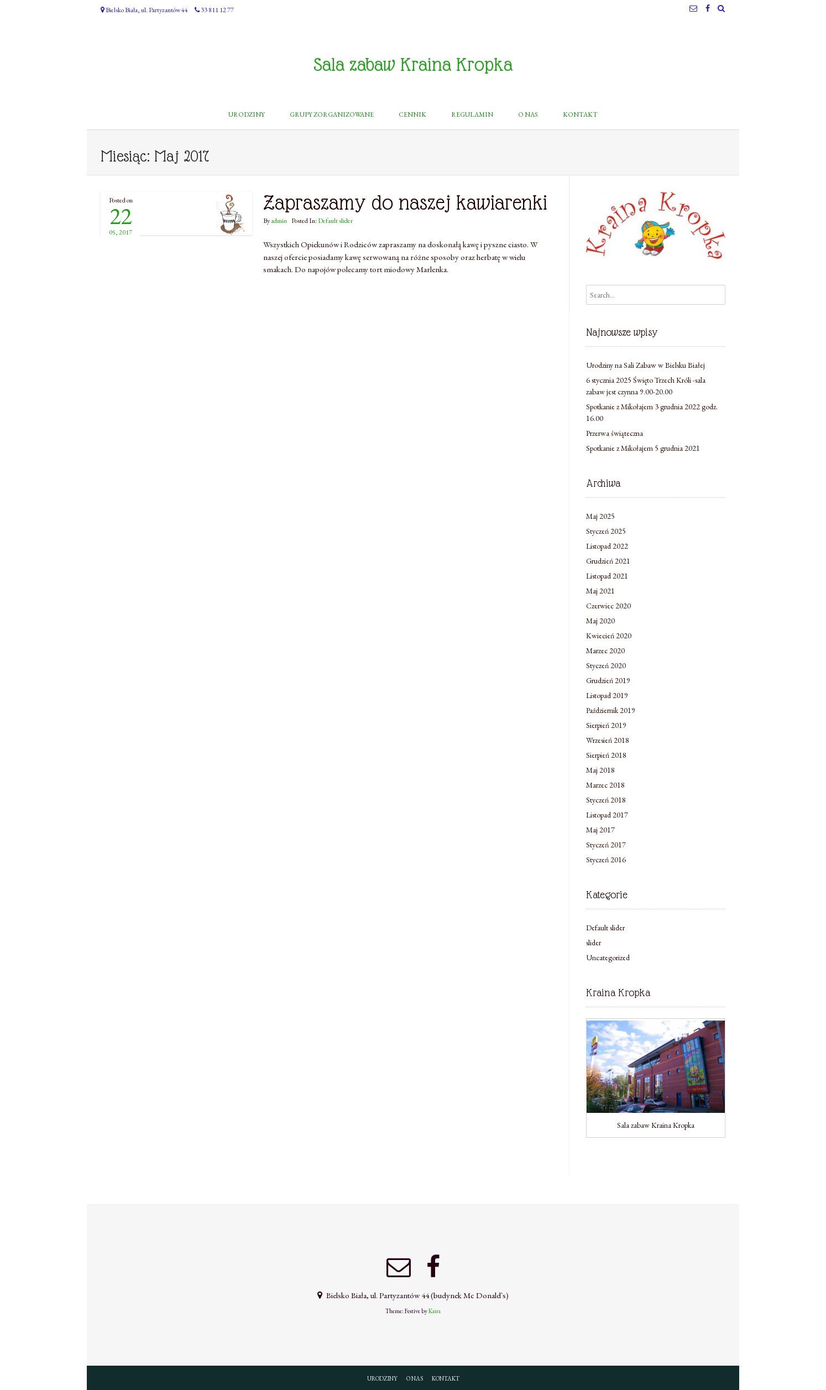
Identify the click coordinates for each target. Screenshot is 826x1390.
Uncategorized (608, 957)
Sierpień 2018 (606, 755)
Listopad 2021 (607, 576)
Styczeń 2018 (606, 800)
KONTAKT (445, 1378)
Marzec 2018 (605, 785)
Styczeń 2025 (606, 531)
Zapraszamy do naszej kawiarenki (405, 202)
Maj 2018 (600, 770)
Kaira (434, 1311)
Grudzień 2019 (608, 680)
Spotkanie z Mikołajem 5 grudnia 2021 (643, 448)
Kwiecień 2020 (608, 636)
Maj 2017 (600, 830)
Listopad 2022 (607, 546)
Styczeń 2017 (606, 845)
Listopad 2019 (607, 695)
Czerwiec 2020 (608, 606)
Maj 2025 (600, 516)
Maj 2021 (600, 591)
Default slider (335, 220)
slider (593, 943)
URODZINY (382, 1378)
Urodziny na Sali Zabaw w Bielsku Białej (645, 365)
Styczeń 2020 (606, 665)
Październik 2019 (610, 710)
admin (279, 220)
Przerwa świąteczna (614, 433)
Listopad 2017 (607, 815)
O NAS (414, 1378)
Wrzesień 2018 (607, 740)
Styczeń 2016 (606, 860)
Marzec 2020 (605, 650)
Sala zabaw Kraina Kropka (413, 65)
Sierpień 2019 (606, 725)
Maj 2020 (600, 621)
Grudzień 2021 (608, 561)
